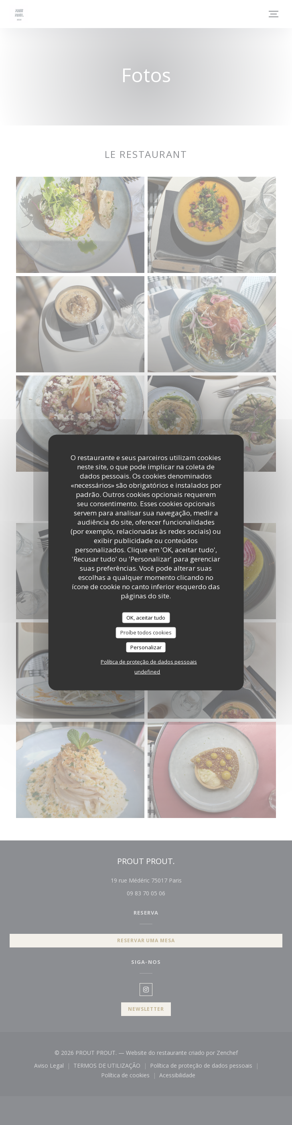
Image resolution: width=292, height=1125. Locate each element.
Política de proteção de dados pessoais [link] (149, 661)
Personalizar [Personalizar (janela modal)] (146, 646)
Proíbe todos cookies (146, 632)
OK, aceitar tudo (145, 617)
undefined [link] (147, 671)
